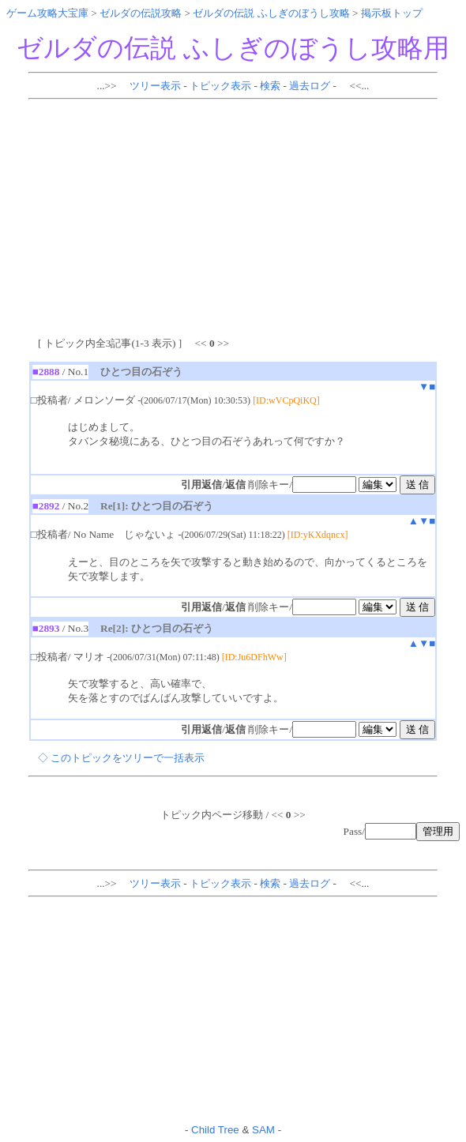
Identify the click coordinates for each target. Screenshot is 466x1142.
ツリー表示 (155, 86)
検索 (270, 86)
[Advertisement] (236, 215)
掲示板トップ (392, 13)
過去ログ (309, 86)
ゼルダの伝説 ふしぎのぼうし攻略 (271, 13)
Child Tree (215, 1130)
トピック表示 (220, 86)
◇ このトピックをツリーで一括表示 (121, 758)
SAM (263, 1130)
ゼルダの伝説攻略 (141, 13)
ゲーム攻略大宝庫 (47, 13)
